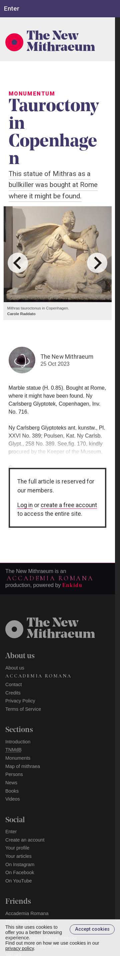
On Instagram (19, 864)
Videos (12, 799)
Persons (14, 774)
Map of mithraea (22, 766)
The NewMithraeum (61, 629)
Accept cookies (92, 929)
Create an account (25, 840)
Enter (11, 831)
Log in (25, 505)
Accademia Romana (50, 578)
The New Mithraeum (61, 42)
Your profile (17, 848)
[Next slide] (97, 263)
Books (12, 791)
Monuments (17, 758)
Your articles (18, 856)
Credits (13, 692)
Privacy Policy (20, 700)
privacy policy (19, 948)
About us (14, 667)
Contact (13, 684)
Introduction (17, 741)
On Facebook (19, 872)
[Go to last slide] (18, 263)
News (11, 782)
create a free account (69, 505)
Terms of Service (23, 709)
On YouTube (18, 880)
